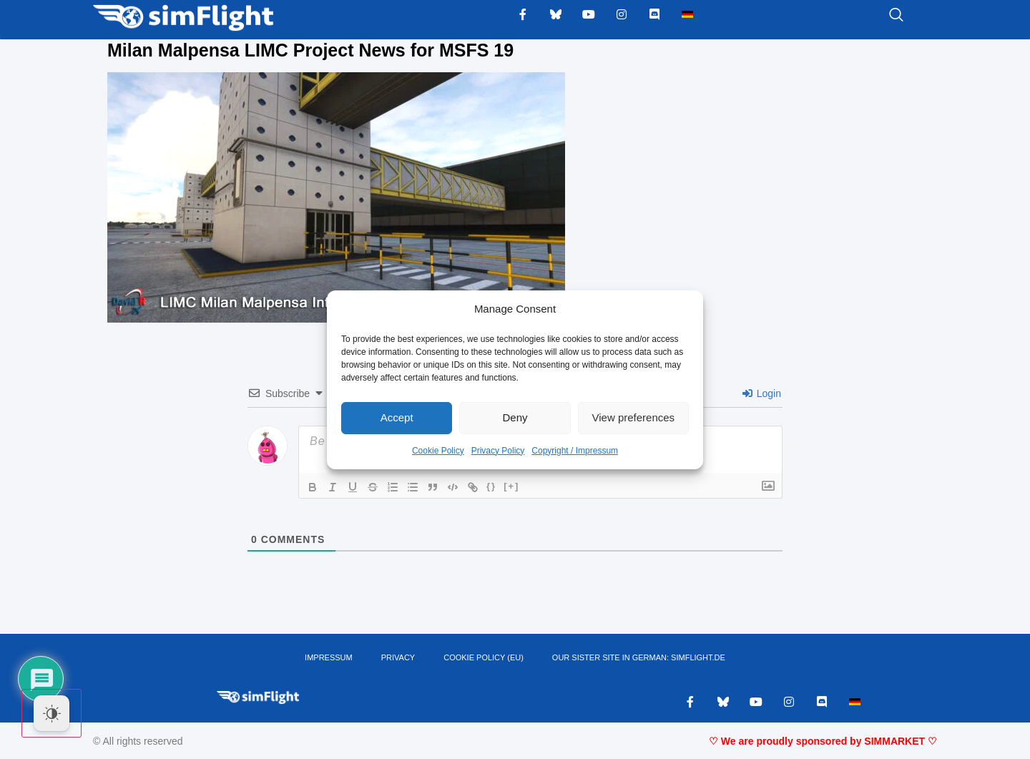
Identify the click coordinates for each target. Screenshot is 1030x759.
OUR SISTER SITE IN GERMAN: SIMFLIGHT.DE (638, 657)
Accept (397, 417)
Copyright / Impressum (574, 451)
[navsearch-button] (878, 15)
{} (491, 486)
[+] (511, 486)
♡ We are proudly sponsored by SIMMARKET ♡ (823, 741)
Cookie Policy (438, 451)
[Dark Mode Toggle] (51, 713)
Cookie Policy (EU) (483, 657)
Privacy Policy (498, 451)
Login (761, 393)
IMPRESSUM (329, 657)
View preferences (633, 417)
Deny (514, 417)
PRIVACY (398, 657)
